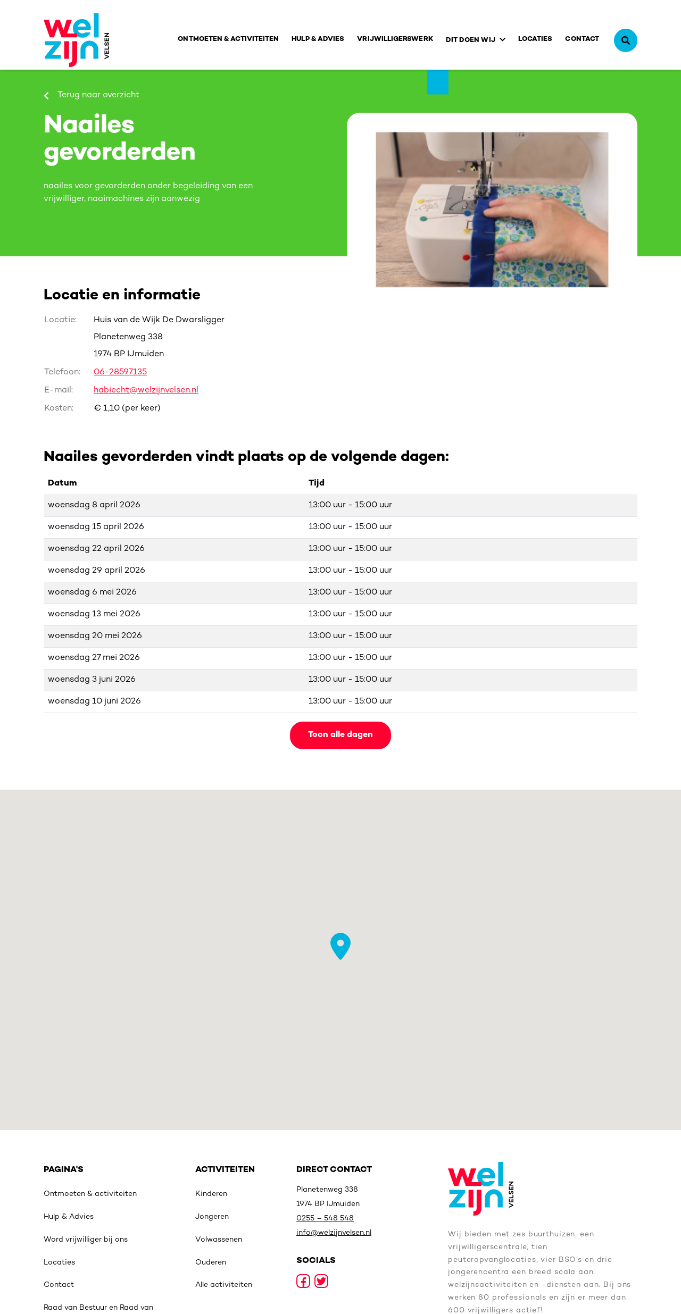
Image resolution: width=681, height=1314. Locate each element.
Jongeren (212, 1217)
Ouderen (210, 1263)
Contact (582, 39)
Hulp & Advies (318, 39)
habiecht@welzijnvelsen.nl (146, 390)
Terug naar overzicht (91, 95)
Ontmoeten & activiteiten (228, 39)
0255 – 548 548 (325, 1219)
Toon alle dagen (340, 735)
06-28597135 (120, 372)
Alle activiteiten (223, 1285)
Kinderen (211, 1194)
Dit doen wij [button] (470, 40)
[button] (340, 946)
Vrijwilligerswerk (395, 39)
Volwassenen (218, 1240)
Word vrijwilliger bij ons (86, 1240)
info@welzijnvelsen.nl (333, 1233)
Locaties (535, 39)
